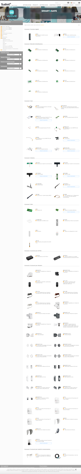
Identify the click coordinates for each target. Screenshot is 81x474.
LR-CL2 (37, 407)
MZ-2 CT (65, 80)
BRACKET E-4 (39, 375)
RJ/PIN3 (37, 137)
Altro (31, 204)
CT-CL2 (37, 418)
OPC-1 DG (65, 280)
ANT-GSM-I (65, 173)
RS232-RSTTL (64, 105)
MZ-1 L (37, 69)
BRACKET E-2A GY (67, 344)
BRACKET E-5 (39, 386)
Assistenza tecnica (55, 5)
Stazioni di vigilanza (5, 57)
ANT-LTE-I (38, 162)
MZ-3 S (64, 48)
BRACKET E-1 (39, 333)
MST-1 (64, 209)
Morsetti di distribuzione (36, 44)
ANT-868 (37, 194)
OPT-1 (64, 428)
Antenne (32, 158)
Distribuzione (44, 5)
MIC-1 (37, 230)
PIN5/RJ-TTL (38, 116)
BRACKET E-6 (39, 397)
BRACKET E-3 (39, 365)
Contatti (77, 5)
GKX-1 (64, 230)
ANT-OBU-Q (65, 183)
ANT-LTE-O (65, 162)
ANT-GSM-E (38, 173)
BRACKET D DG (66, 270)
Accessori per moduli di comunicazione (40, 449)
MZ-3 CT (37, 80)
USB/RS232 (65, 137)
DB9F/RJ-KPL (38, 148)
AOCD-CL (38, 439)
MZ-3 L (37, 48)
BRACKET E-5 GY (67, 386)
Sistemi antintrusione (6, 21)
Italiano (74, 2)
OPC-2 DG (38, 280)
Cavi (31, 101)
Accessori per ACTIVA (35, 250)
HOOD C (65, 418)
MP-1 (37, 209)
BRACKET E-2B (39, 354)
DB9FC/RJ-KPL (66, 148)
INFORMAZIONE (27, 5)
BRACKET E (65, 323)
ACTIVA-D (38, 255)
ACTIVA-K (65, 255)
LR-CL (64, 397)
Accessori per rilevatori (36, 265)
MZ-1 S (64, 69)
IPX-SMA (65, 194)
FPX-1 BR (65, 291)
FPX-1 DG (38, 291)
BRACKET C (38, 312)
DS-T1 (37, 454)
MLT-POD (65, 219)
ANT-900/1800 (38, 183)
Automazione (4, 66)
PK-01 (37, 34)
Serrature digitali (34, 29)
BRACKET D (38, 323)
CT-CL (64, 407)
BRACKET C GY (66, 312)
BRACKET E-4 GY (67, 375)
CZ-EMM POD (38, 219)
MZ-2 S (64, 59)
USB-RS (37, 105)
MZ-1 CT (37, 91)
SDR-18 (37, 240)
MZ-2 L (37, 59)
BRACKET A (38, 270)
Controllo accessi (5, 52)
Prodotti (35, 5)
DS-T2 (64, 454)
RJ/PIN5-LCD (66, 126)
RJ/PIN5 (37, 126)
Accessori (26, 29)
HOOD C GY (38, 428)
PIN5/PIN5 (65, 116)
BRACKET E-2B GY (67, 354)
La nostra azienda (68, 5)
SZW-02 (64, 34)
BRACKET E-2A (39, 344)
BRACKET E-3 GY (67, 365)
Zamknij (76, 469)
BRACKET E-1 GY (67, 333)
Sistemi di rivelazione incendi (7, 61)
